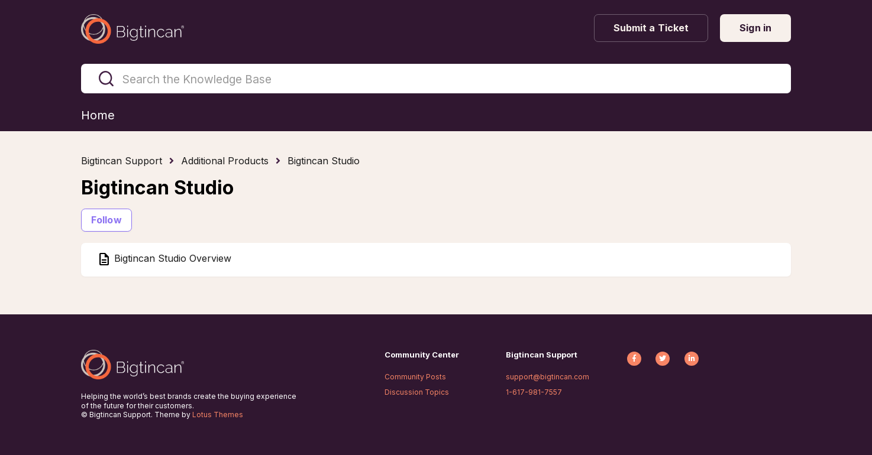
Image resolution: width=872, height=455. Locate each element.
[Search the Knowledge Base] (436, 78)
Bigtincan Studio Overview (171, 259)
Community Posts (415, 376)
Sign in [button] (755, 28)
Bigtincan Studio (324, 161)
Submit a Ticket (651, 28)
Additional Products (225, 161)
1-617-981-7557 (534, 392)
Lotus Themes (217, 414)
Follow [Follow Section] (106, 220)
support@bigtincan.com (547, 376)
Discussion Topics (417, 392)
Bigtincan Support (121, 161)
